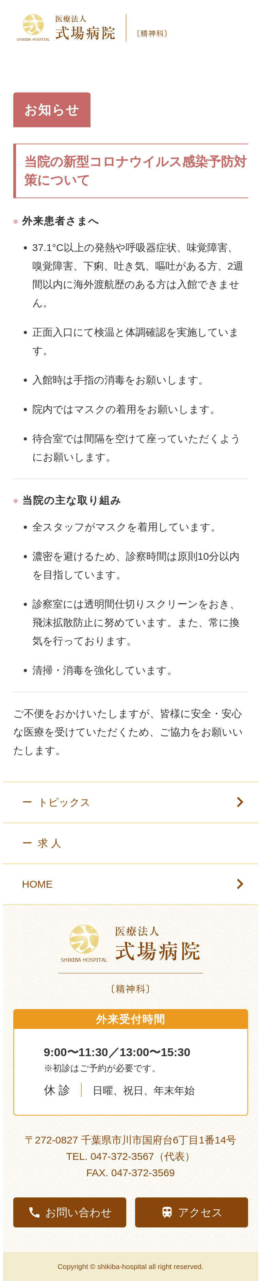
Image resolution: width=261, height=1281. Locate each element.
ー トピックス (144, 802)
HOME (46, 884)
